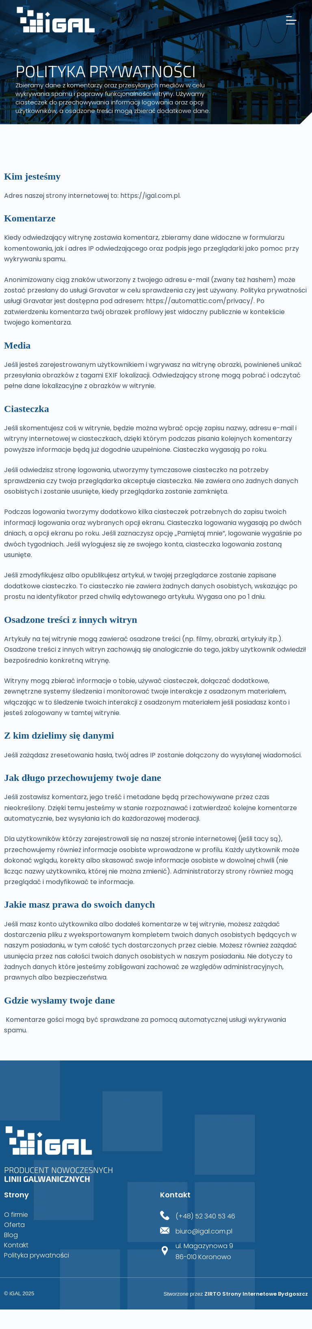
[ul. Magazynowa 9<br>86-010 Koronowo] (164, 1251)
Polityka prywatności (36, 1255)
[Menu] (291, 20)
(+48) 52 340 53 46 (205, 1216)
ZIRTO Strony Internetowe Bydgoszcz (256, 1294)
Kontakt (16, 1245)
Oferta (14, 1225)
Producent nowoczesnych (58, 1174)
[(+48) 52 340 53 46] (164, 1216)
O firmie (16, 1215)
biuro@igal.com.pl (204, 1231)
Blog (11, 1235)
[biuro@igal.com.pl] (164, 1231)
